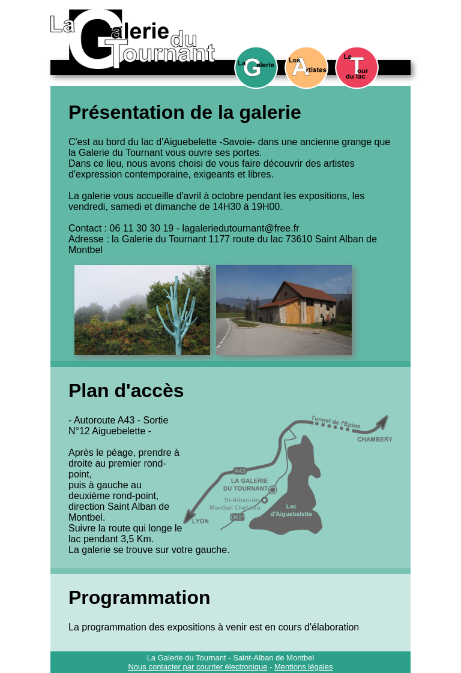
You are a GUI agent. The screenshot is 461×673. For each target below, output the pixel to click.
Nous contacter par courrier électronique (197, 666)
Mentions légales (303, 666)
